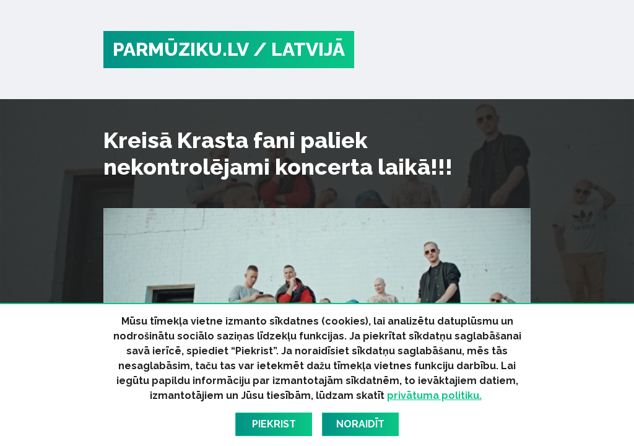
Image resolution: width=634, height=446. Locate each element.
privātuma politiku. (434, 395)
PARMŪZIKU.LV (181, 49)
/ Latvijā (299, 49)
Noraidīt (360, 424)
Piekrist (274, 424)
